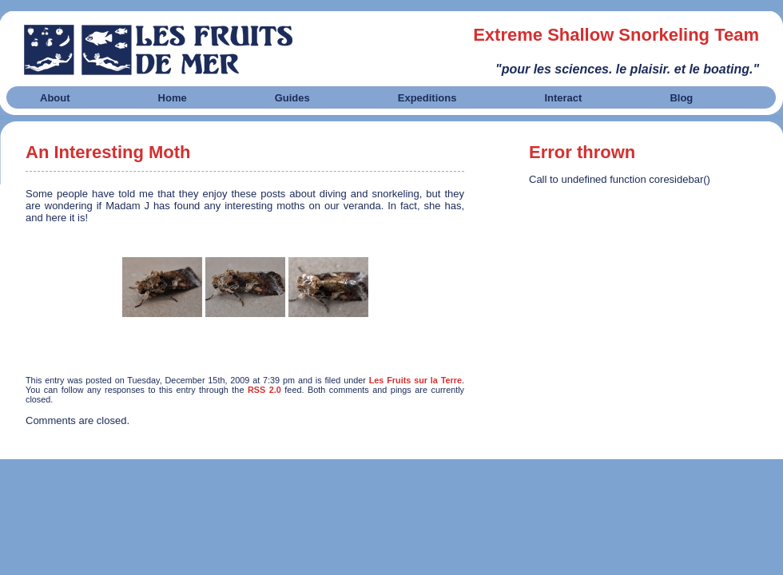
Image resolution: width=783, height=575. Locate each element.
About (55, 98)
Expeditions (427, 98)
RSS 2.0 (264, 390)
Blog (681, 98)
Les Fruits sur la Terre (415, 380)
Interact (563, 98)
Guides (292, 98)
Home (172, 98)
